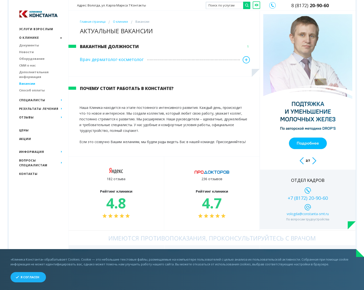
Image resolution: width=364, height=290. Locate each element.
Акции (25, 139)
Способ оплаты (32, 90)
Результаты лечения (38, 109)
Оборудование (32, 58)
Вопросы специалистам (33, 162)
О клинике (120, 22)
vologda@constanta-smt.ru (308, 214)
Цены (24, 130)
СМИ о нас (27, 65)
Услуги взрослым (36, 29)
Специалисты (32, 100)
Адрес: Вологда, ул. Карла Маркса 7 (111, 5)
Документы (29, 45)
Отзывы (26, 117)
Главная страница (93, 22)
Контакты (28, 174)
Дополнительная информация (34, 74)
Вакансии (27, 83)
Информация (31, 152)
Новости (26, 52)
